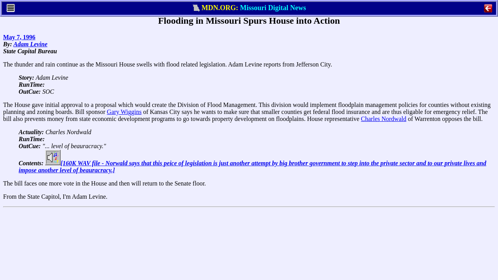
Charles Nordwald (383, 119)
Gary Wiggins (124, 111)
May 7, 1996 (19, 37)
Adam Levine (31, 44)
